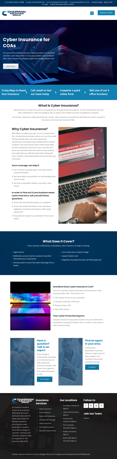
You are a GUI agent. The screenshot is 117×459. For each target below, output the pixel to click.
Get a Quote (10, 66)
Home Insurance (45, 409)
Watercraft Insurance (47, 416)
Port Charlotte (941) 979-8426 (58, 2)
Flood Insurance (45, 423)
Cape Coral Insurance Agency (71, 413)
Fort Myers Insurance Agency (71, 407)
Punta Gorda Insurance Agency (69, 420)
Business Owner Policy (47, 431)
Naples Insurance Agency (69, 433)
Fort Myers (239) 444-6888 (15, 2)
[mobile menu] (92, 13)
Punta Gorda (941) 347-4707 (80, 2)
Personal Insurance (46, 427)
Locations (92, 367)
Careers (87, 418)
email (39, 90)
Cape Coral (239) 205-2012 (36, 2)
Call (33, 90)
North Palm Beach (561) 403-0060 (63, 4)
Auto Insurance (45, 412)
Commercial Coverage (47, 420)
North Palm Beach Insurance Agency (70, 439)
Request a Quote (106, 13)
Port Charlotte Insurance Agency (69, 426)
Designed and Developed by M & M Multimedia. (72, 454)
